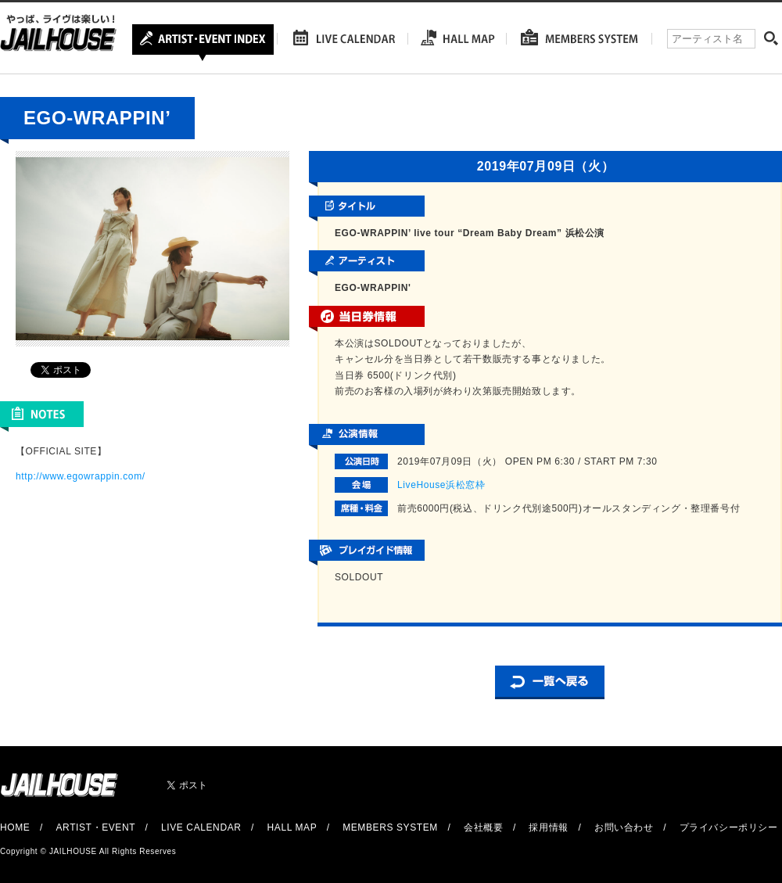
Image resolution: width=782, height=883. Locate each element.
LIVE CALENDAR (201, 827)
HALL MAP (292, 827)
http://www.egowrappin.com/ (80, 476)
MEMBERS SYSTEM (390, 827)
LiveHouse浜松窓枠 (441, 484)
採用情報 (548, 827)
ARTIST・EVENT (95, 827)
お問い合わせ (624, 827)
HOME (15, 827)
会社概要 (483, 827)
